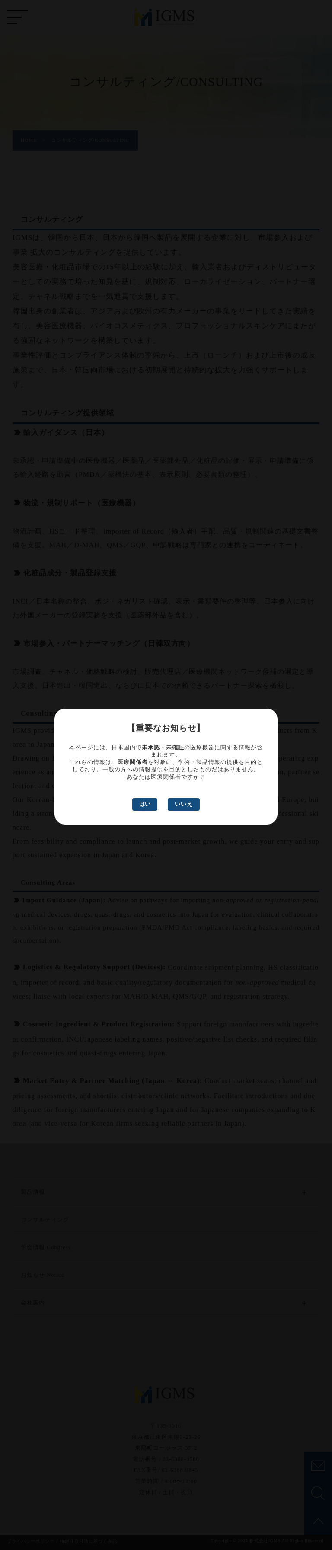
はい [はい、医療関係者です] (144, 804)
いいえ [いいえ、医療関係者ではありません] (184, 804)
